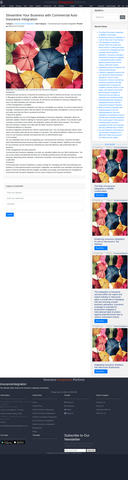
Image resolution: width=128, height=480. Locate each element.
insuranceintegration (120, 147)
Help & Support (102, 395)
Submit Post (37, 406)
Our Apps (4, 435)
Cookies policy (11, 413)
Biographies (37, 428)
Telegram (69, 413)
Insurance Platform (65, 2)
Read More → (101, 195)
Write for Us (101, 413)
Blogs (34, 431)
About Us (100, 406)
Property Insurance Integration (44, 417)
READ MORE (110, 144)
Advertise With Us (103, 410)
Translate (36, 435)
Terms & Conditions (9, 410)
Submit (9, 214)
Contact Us (100, 402)
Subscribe (91, 450)
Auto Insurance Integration (43, 421)
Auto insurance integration (24, 24)
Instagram (69, 406)
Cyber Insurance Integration (43, 424)
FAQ (20, 413)
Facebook (68, 402)
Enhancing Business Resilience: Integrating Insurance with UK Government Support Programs (111, 102)
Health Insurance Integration (43, 413)
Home (34, 402)
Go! (122, 17)
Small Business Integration (43, 410)
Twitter (67, 410)
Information (5, 395)
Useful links (37, 395)
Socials (67, 395)
